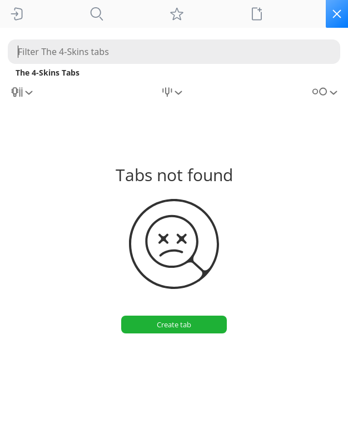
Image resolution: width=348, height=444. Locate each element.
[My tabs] (177, 14)
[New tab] (257, 14)
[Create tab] (174, 324)
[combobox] (23, 96)
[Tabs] (97, 14)
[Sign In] (17, 14)
